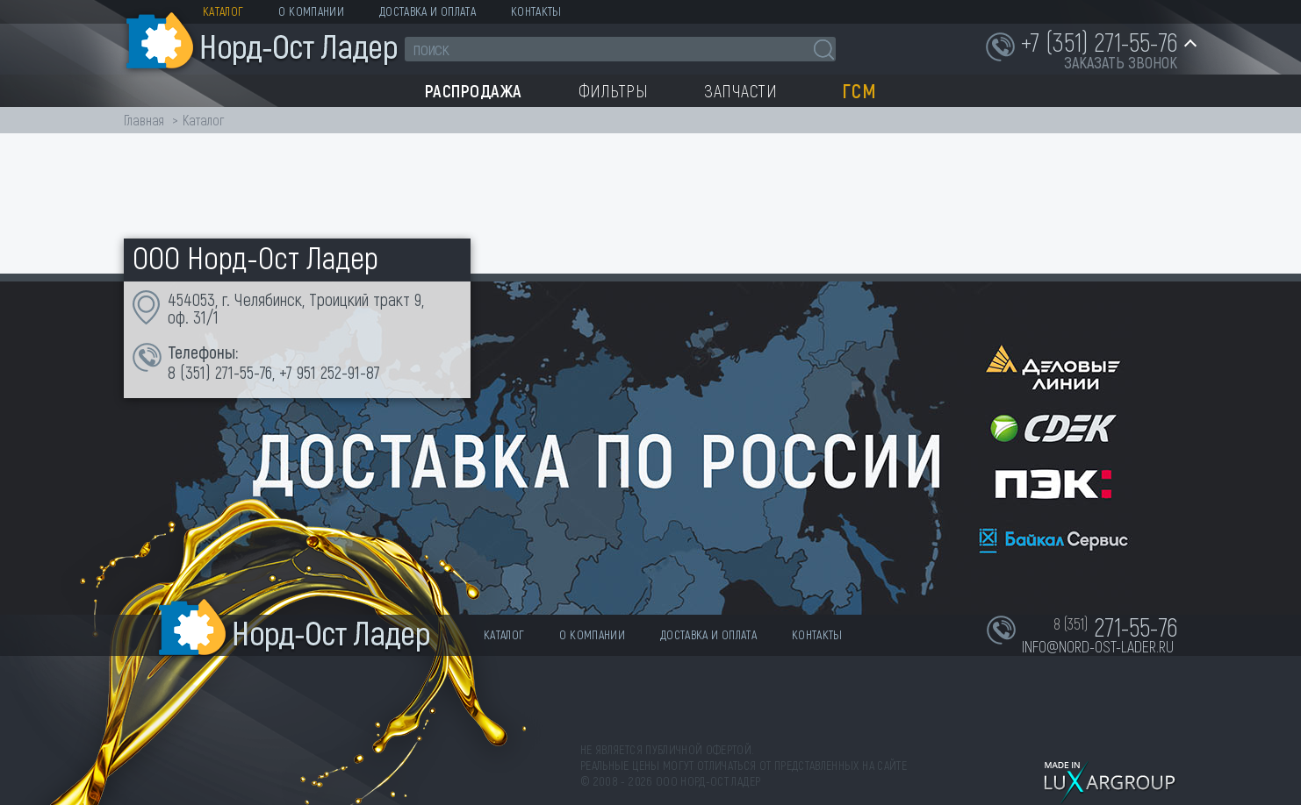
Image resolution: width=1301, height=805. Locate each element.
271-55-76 (243, 371)
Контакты (536, 11)
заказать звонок (1120, 62)
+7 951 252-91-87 (329, 371)
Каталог (223, 11)
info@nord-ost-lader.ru (1098, 646)
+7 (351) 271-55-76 (1099, 41)
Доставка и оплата (427, 11)
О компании (311, 11)
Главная (144, 119)
